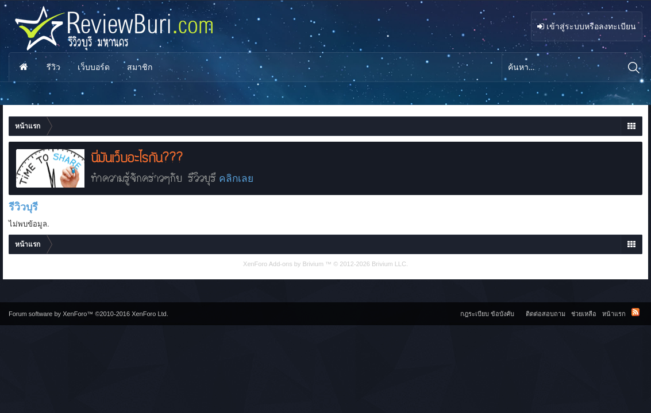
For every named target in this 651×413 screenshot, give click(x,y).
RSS (635, 312)
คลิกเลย (236, 178)
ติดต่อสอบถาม (545, 313)
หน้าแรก (23, 67)
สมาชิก (139, 67)
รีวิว (53, 67)
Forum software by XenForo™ (88, 313)
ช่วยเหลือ (583, 313)
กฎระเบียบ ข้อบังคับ (487, 313)
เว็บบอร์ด (94, 67)
